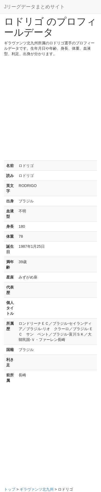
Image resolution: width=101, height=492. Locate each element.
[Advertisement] (50, 109)
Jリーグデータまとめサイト (34, 6)
